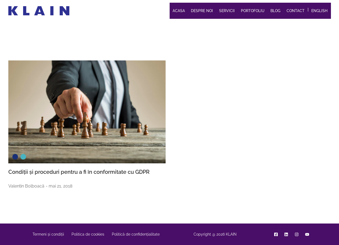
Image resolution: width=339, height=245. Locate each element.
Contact (296, 11)
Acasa (179, 11)
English (319, 11)
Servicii (227, 11)
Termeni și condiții (48, 234)
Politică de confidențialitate (136, 234)
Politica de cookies (88, 234)
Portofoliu (253, 11)
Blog (275, 11)
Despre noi (202, 11)
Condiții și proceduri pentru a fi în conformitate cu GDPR (78, 172)
